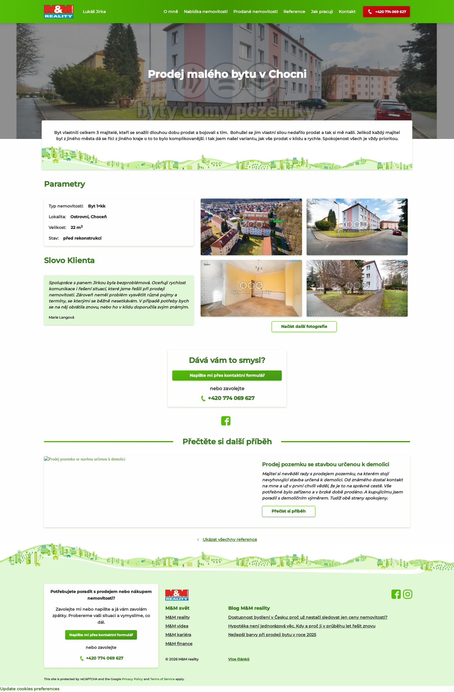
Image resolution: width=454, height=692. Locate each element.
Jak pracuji (322, 11)
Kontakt (347, 11)
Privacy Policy (132, 679)
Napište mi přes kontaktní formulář (227, 375)
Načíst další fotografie (304, 326)
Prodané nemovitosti (255, 11)
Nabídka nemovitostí (206, 11)
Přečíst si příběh (289, 511)
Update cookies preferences (29, 688)
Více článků (238, 659)
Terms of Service (162, 679)
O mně (171, 11)
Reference (294, 11)
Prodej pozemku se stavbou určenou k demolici (325, 464)
